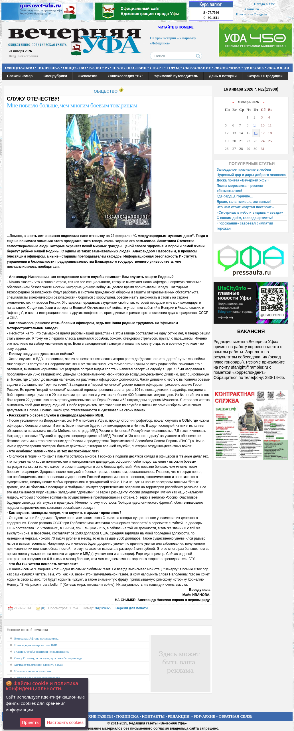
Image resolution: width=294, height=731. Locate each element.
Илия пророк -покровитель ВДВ (35, 645)
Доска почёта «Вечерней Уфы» (243, 180)
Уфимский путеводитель (176, 76)
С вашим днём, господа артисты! (245, 218)
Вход (12, 56)
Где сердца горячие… (235, 196)
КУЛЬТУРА (99, 68)
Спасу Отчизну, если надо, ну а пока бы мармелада (48, 658)
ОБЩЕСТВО (74, 68)
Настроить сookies (65, 722)
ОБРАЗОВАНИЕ (197, 68)
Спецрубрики (55, 76)
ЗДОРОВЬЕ (254, 68)
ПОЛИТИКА (48, 68)
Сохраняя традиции (265, 76)
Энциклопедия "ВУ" (125, 76)
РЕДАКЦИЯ (178, 716)
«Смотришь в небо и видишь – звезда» (250, 213)
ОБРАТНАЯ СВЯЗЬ (236, 716)
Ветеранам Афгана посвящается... (36, 638)
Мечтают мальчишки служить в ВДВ (38, 664)
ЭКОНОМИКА (227, 68)
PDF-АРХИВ (204, 716)
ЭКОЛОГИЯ (278, 68)
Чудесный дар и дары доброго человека (251, 175)
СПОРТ (156, 68)
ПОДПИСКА (127, 716)
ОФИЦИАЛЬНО (19, 68)
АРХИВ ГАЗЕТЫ (98, 716)
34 (97, 608)
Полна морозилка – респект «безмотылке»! (240, 188)
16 (255, 133)
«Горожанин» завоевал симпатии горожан (245, 225)
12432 (105, 608)
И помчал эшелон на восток (32, 671)
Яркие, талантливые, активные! (244, 202)
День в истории (223, 76)
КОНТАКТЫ (153, 716)
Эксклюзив (88, 76)
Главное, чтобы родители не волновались (41, 651)
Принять (30, 722)
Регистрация (28, 56)
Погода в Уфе (264, 4)
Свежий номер (20, 76)
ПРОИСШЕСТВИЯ (129, 68)
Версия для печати (131, 608)
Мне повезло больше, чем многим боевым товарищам (72, 105)
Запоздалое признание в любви (244, 169)
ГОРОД (173, 68)
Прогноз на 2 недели (251, 14)
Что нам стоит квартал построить (245, 207)
